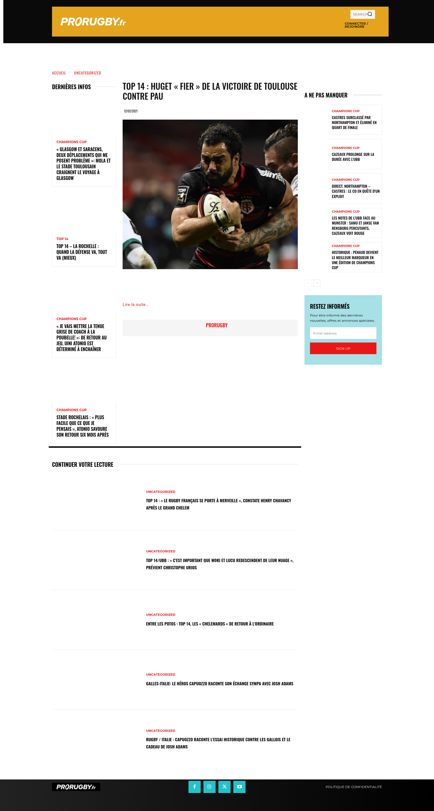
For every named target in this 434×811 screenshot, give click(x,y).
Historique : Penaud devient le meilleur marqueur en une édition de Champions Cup (355, 259)
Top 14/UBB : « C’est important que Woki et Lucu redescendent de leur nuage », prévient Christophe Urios (217, 563)
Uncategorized (87, 73)
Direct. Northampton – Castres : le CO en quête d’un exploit (356, 191)
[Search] (370, 14)
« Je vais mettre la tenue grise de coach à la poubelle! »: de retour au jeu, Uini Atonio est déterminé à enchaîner (81, 337)
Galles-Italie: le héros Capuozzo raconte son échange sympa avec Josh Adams (221, 683)
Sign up (343, 348)
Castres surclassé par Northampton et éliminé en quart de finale (354, 122)
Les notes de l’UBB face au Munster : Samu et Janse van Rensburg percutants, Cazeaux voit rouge (355, 225)
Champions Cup (71, 142)
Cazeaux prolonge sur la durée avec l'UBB (353, 156)
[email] (343, 333)
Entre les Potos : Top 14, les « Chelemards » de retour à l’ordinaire (215, 623)
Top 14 (62, 239)
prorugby (217, 325)
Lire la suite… (135, 304)
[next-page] (316, 283)
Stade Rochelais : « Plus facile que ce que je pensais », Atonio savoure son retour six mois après (82, 426)
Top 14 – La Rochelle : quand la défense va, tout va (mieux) (81, 252)
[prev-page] (307, 283)
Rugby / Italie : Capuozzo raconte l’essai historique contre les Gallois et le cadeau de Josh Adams (219, 742)
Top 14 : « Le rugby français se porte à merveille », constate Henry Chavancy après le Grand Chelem (220, 503)
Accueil (59, 73)
